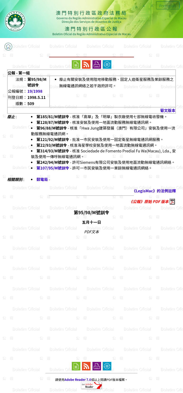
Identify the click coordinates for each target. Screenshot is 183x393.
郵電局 (42, 179)
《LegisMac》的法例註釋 (154, 191)
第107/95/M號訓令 (52, 168)
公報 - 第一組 (19, 73)
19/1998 (34, 91)
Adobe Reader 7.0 (78, 379)
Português (167, 6)
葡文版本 (167, 110)
